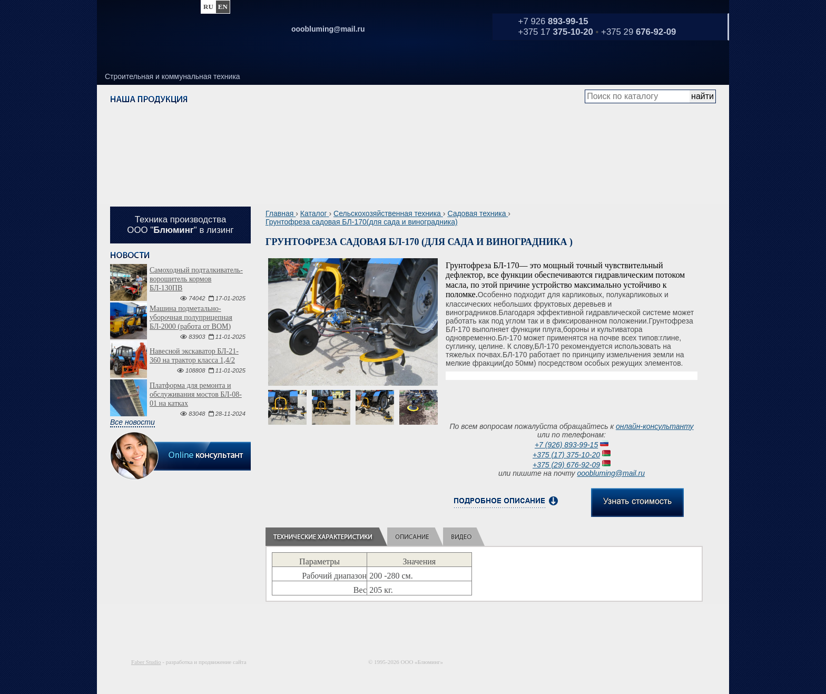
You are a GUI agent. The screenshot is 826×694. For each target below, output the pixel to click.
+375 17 (555, 32)
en (223, 7)
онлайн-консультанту (655, 426)
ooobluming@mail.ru (611, 473)
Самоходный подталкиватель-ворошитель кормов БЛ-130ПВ (196, 279)
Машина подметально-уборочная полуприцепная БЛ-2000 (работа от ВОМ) (191, 317)
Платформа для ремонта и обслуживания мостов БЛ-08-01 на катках (196, 394)
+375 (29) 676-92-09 (566, 465)
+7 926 (553, 21)
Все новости (132, 422)
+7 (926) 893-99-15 (566, 445)
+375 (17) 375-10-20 (566, 455)
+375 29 (638, 32)
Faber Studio (146, 662)
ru (208, 7)
